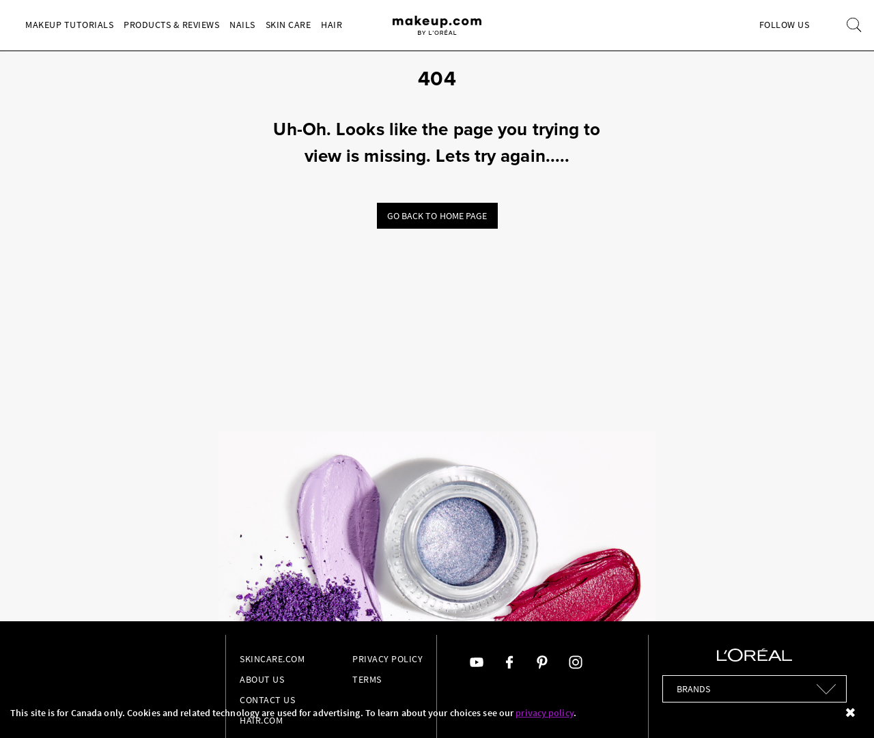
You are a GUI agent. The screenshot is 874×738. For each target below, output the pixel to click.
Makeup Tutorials (69, 24)
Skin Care (288, 24)
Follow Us (784, 24)
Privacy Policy (387, 659)
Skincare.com (272, 659)
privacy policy (544, 713)
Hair (331, 24)
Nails (242, 24)
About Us (262, 679)
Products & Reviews (171, 24)
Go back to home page (437, 216)
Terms (367, 679)
